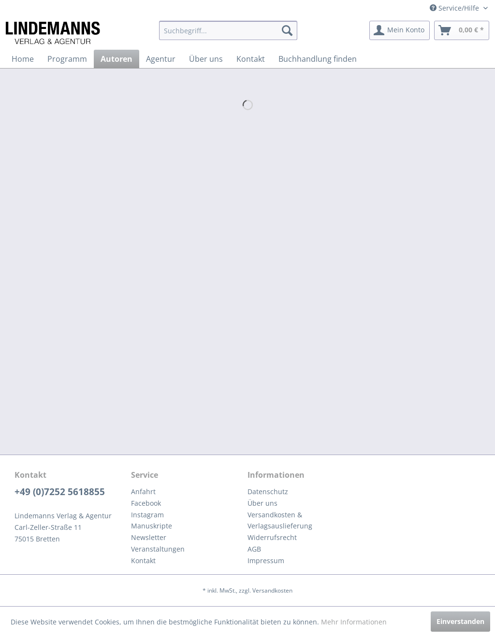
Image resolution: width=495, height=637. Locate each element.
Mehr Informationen (354, 621)
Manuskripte (151, 525)
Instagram (147, 514)
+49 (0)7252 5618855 (60, 491)
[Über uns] (206, 59)
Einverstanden (460, 621)
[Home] (23, 59)
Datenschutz (268, 491)
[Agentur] (160, 59)
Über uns (262, 503)
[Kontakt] (251, 59)
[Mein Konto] (399, 30)
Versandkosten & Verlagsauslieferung (280, 520)
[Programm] (67, 59)
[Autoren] (116, 59)
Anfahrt (143, 491)
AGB (254, 549)
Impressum (266, 560)
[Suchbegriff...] (228, 30)
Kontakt (143, 560)
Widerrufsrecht (272, 537)
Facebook (146, 503)
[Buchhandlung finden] (318, 59)
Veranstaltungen (158, 549)
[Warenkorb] (461, 30)
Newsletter (148, 537)
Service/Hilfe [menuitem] (455, 8)
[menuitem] (228, 30)
